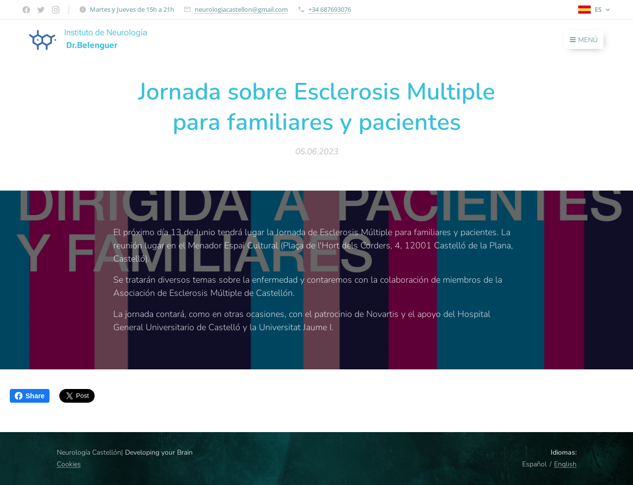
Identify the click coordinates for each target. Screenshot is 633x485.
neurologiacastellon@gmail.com (241, 9)
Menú (584, 40)
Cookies (69, 464)
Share (30, 396)
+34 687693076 (329, 9)
